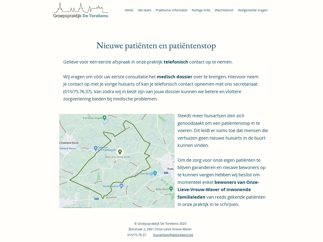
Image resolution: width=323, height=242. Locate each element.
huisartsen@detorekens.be (173, 235)
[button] (171, 10)
